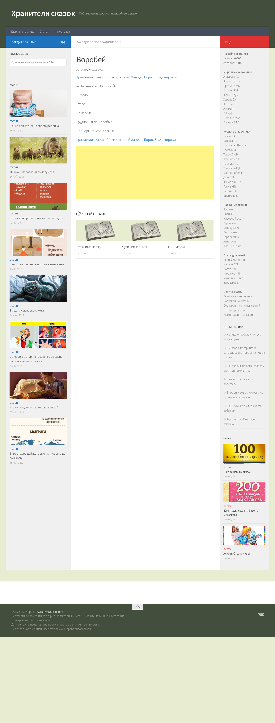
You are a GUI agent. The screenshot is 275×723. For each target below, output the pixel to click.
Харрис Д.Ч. (230, 99)
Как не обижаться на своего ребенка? (35, 126)
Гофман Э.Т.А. (231, 122)
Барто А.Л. (229, 269)
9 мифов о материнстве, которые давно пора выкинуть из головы (36, 358)
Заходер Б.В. (231, 282)
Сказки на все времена (237, 296)
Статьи (44, 31)
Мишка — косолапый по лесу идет (32, 172)
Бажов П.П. (230, 141)
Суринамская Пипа (135, 247)
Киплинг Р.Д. (230, 90)
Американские (232, 246)
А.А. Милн (229, 108)
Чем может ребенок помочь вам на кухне (37, 264)
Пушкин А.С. (230, 136)
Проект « (46, 612)
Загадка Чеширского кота (27, 310)
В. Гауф (227, 113)
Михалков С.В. (232, 273)
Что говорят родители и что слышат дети (36, 218)
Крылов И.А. (230, 163)
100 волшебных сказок (237, 472)
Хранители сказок (43, 13)
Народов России (233, 218)
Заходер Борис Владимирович (99, 42)
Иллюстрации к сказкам (238, 314)
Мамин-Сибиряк (233, 173)
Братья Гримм (231, 86)
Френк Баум (230, 95)
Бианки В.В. (230, 195)
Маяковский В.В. (233, 278)
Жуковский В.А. (232, 182)
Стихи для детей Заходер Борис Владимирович (142, 77)
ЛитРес (227, 467)
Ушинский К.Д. (231, 168)
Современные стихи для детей (241, 305)
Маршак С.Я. (230, 264)
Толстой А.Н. (231, 154)
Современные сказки (236, 301)
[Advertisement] (145, 172)
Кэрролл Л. (230, 104)
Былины (228, 214)
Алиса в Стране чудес (236, 553)
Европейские (231, 237)
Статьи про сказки (235, 310)
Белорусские (231, 227)
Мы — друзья (176, 247)
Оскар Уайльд (231, 118)
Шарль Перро (231, 81)
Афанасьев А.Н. (232, 159)
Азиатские (229, 241)
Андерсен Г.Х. (231, 76)
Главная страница (22, 31)
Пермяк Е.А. (230, 191)
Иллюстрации (62, 31)
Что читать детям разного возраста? (34, 407)
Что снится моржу (88, 247)
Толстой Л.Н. (231, 150)
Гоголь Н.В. (230, 186)
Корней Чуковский (234, 260)
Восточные (230, 232)
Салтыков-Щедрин (234, 145)
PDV (87, 69)
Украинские (230, 223)
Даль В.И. (228, 177)
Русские (228, 209)
